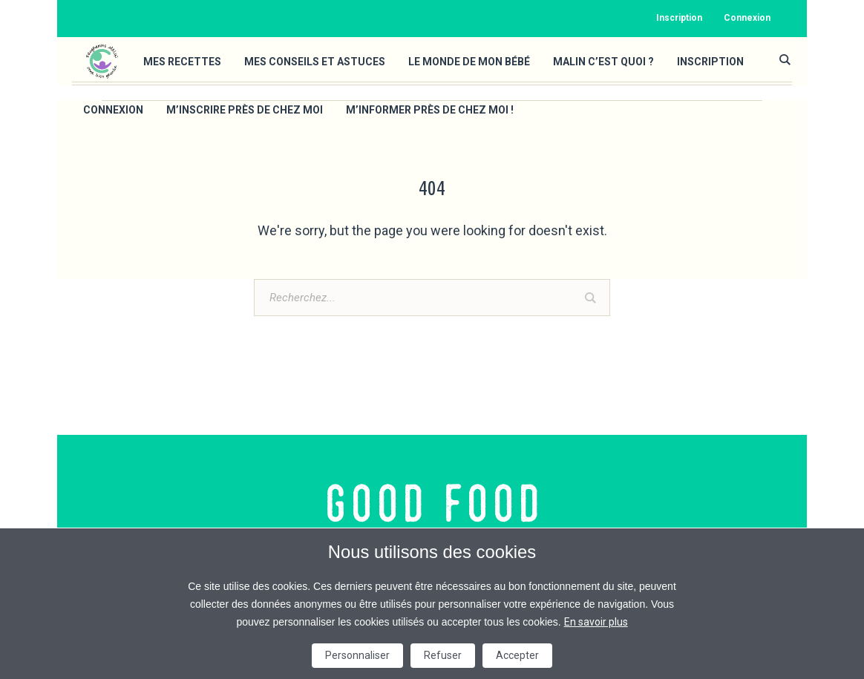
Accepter (517, 655)
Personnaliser (357, 655)
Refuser (443, 655)
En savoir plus (596, 622)
